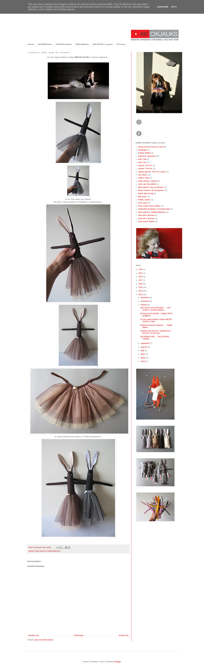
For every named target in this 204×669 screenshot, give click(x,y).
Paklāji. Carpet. (144, 200)
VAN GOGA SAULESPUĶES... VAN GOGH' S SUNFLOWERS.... (155, 309)
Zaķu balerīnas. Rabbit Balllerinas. (47, 551)
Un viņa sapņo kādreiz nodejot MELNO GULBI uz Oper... (156, 320)
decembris (145, 297)
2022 (140, 269)
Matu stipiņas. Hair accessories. (151, 187)
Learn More (162, 7)
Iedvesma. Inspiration (146, 156)
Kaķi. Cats (142, 159)
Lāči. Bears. (143, 175)
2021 (140, 273)
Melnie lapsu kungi (145, 193)
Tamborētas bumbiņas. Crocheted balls (154, 209)
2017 (140, 280)
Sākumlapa (78, 635)
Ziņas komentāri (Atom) (43, 640)
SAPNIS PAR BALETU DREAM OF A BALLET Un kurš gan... (155, 332)
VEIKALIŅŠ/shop (82, 44)
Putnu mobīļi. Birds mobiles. (149, 206)
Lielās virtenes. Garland (147, 181)
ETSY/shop (120, 44)
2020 (140, 277)
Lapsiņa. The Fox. (145, 168)
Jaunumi (30, 44)
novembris (145, 301)
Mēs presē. (142, 197)
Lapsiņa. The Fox (145, 165)
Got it (174, 7)
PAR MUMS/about (45, 44)
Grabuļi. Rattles (144, 153)
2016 (140, 284)
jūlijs (143, 350)
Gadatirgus (142, 150)
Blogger (118, 662)
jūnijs (143, 354)
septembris (145, 343)
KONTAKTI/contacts (64, 44)
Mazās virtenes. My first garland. (151, 190)
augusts (144, 347)
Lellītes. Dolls (143, 178)
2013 (140, 294)
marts (143, 361)
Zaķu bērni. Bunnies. (146, 218)
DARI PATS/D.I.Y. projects (102, 44)
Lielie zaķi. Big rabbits (147, 184)
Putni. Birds (142, 203)
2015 (140, 287)
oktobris (144, 305)
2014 (140, 291)
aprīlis (143, 358)
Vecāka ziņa (124, 635)
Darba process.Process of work (151, 147)
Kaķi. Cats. (142, 162)
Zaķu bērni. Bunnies (146, 215)
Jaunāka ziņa (33, 635)
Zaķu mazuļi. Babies (146, 221)
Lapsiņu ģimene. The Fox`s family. (152, 172)
